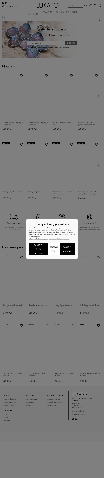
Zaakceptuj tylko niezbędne (38, 249)
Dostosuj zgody (54, 249)
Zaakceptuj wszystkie (67, 249)
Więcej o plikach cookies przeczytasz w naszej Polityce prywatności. (49, 239)
